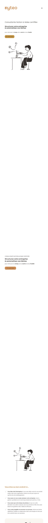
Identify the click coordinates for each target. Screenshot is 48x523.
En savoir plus (9, 36)
